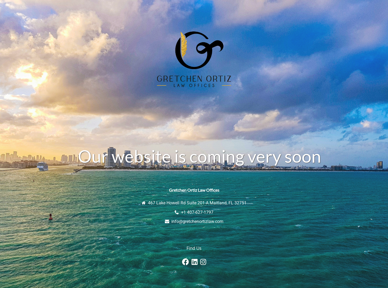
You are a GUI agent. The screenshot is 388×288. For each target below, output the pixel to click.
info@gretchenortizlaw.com (197, 221)
